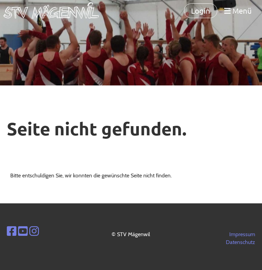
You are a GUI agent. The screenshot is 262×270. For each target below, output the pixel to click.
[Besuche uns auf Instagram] (34, 231)
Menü (238, 10)
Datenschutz (240, 242)
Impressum (242, 234)
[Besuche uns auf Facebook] (11, 231)
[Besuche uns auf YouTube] (23, 231)
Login (200, 10)
